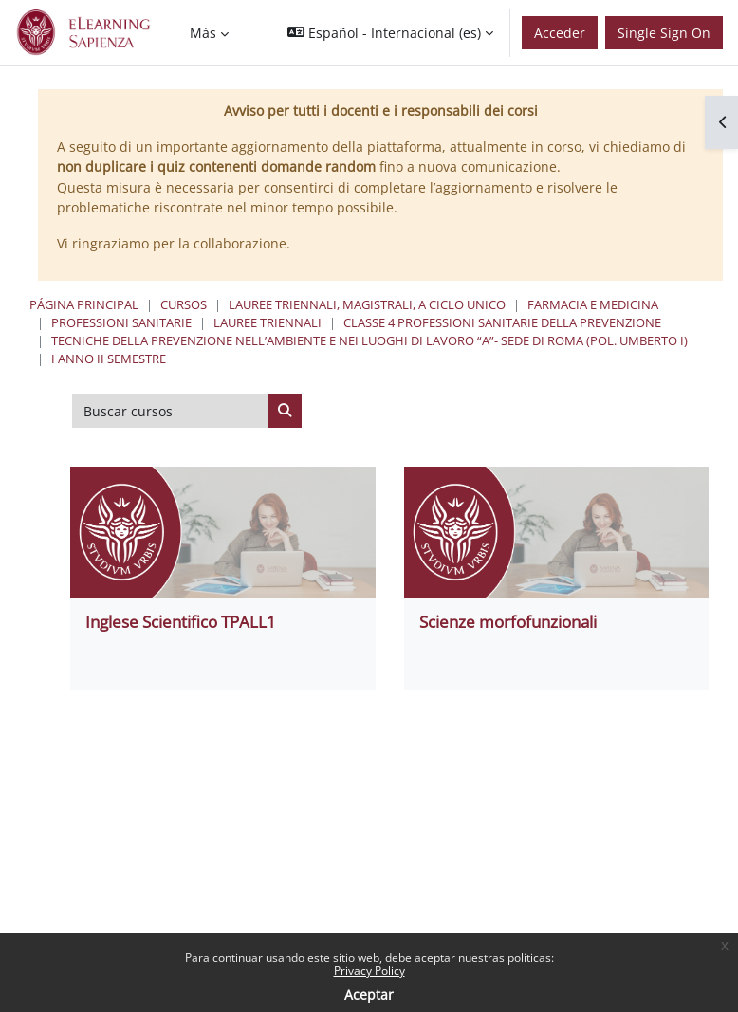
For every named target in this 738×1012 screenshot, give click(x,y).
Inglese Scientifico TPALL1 (180, 622)
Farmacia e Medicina (592, 304)
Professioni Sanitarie (121, 322)
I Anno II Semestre (108, 358)
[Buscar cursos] (170, 411)
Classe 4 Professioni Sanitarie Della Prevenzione (502, 322)
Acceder (559, 33)
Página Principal (83, 304)
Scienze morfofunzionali (508, 622)
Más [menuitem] (203, 33)
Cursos (183, 304)
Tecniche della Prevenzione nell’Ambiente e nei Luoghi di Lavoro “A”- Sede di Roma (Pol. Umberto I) (369, 340)
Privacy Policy (369, 971)
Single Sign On (664, 33)
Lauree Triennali (267, 322)
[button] (390, 32)
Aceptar (369, 994)
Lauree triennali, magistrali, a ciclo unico (367, 304)
